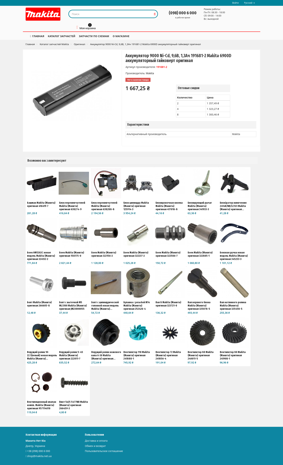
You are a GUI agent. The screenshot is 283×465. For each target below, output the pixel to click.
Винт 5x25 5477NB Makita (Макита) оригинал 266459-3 (73, 405)
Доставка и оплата (96, 440)
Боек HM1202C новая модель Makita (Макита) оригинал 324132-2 (41, 256)
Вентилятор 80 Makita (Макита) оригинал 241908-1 (233, 355)
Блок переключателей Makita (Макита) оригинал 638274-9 (72, 206)
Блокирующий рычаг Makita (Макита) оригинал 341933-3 (200, 206)
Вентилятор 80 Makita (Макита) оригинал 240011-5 (201, 355)
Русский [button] (249, 2)
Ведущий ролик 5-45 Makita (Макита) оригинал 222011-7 (71, 355)
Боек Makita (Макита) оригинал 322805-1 (200, 254)
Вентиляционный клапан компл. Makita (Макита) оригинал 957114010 (41, 405)
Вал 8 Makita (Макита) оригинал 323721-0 (168, 304)
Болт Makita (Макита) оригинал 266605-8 (39, 304)
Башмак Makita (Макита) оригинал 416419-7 (41, 204)
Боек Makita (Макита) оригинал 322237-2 (135, 254)
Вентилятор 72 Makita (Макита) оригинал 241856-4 (168, 355)
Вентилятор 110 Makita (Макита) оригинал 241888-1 (136, 355)
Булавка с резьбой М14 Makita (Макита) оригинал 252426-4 (136, 305)
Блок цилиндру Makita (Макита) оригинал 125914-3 (136, 206)
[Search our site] (110, 14)
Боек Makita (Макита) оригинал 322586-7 (168, 254)
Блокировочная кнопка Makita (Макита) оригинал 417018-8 (169, 206)
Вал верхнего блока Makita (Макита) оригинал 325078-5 (199, 305)
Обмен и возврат (95, 446)
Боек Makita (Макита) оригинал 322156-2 (103, 254)
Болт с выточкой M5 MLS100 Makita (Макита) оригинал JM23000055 (73, 305)
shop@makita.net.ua (39, 456)
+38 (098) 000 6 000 (38, 451)
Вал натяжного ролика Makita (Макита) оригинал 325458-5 (233, 305)
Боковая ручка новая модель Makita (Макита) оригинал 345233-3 (234, 256)
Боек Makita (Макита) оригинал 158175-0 (71, 254)
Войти (235, 2)
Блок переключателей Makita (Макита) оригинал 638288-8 (104, 206)
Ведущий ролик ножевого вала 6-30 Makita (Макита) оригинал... (106, 355)
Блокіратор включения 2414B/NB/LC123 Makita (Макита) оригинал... (233, 206)
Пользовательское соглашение (104, 451)
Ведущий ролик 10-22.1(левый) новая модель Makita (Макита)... (42, 355)
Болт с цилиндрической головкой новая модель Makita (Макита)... (105, 305)
